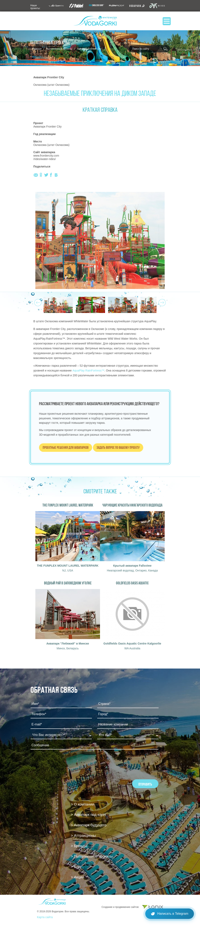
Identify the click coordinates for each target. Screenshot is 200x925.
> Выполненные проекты (92, 856)
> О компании (82, 804)
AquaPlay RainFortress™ (88, 370)
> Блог (76, 867)
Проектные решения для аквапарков (65, 447)
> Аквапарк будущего (88, 825)
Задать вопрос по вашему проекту (118, 447)
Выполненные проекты (59, 48)
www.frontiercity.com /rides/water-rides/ (46, 157)
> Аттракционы (83, 836)
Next (161, 301)
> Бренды (79, 846)
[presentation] (61, 763)
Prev (37, 301)
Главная (37, 48)
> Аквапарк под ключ (88, 815)
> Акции (77, 877)
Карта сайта (45, 917)
